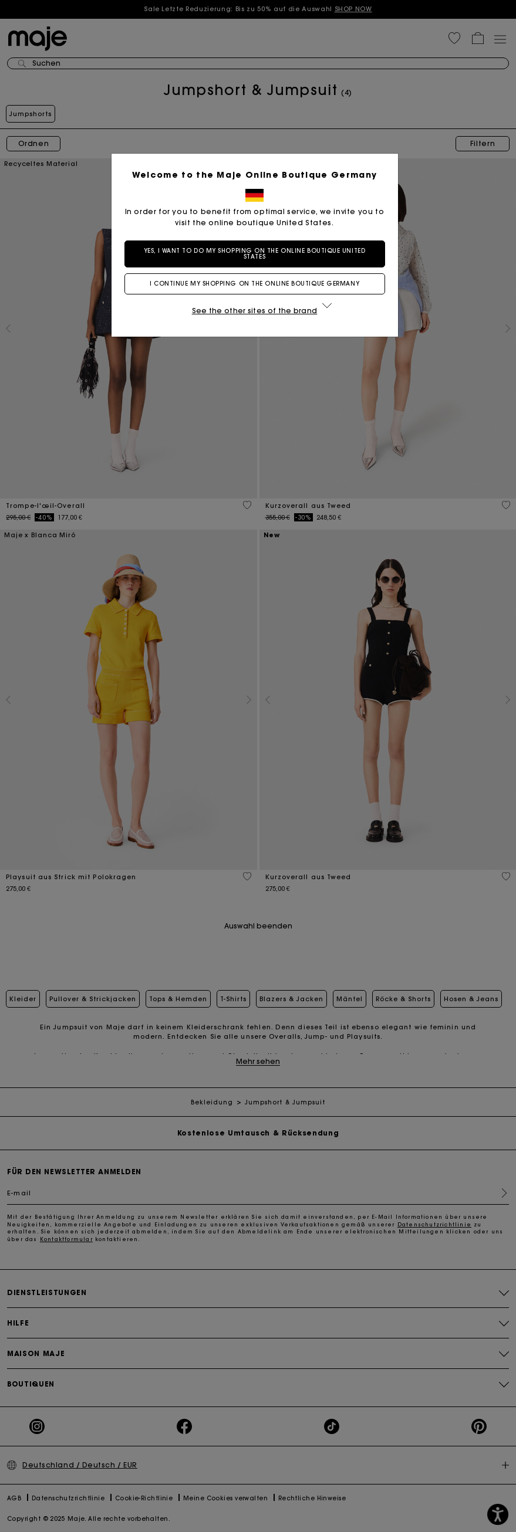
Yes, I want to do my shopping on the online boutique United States (258, 253)
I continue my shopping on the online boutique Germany (258, 283)
